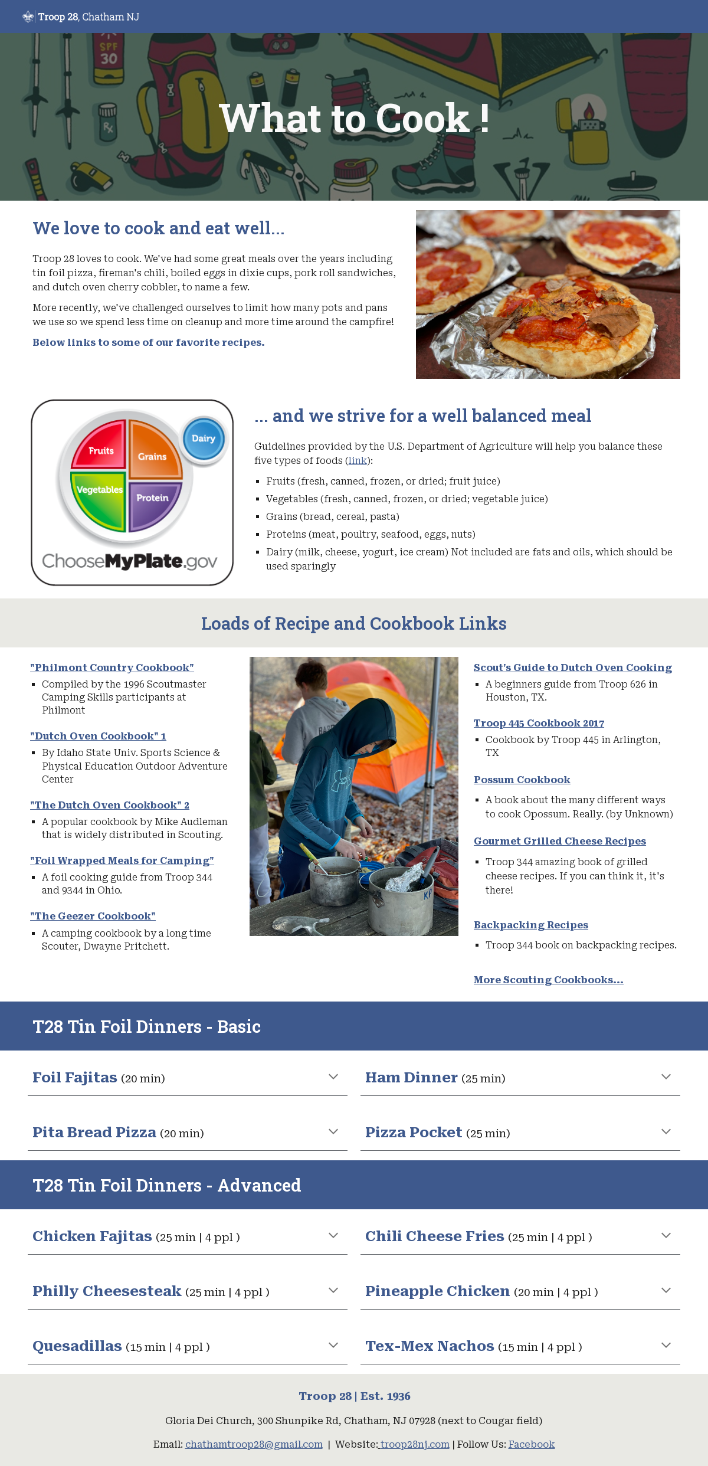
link (358, 460)
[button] (333, 1077)
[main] (354, 117)
